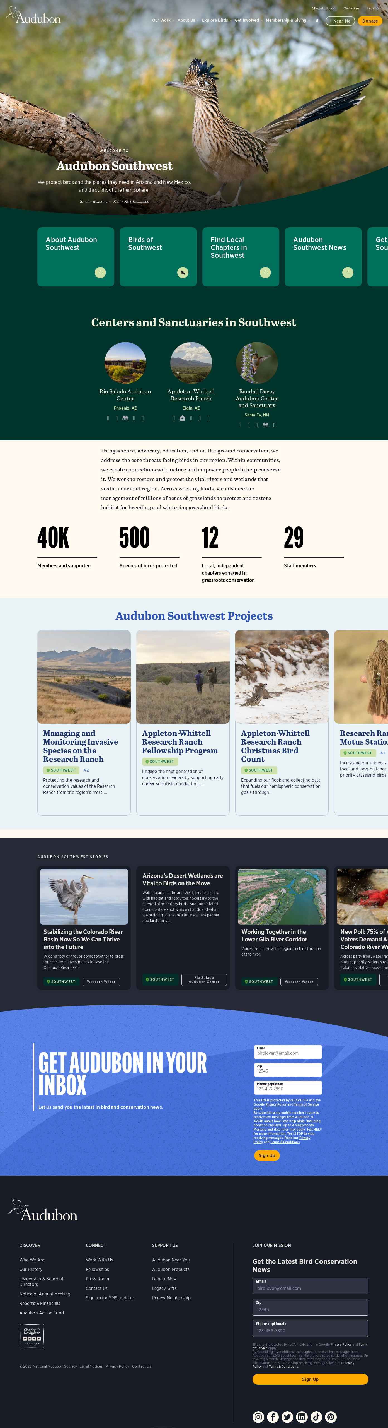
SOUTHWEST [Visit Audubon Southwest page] (63, 982)
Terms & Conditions (284, 1142)
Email (261, 1048)
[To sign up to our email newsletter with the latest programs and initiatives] (288, 1052)
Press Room (97, 1279)
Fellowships (97, 1269)
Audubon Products (171, 1269)
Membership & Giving (286, 20)
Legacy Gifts (164, 1288)
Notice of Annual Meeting (45, 1294)
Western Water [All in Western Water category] (101, 982)
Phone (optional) (270, 1084)
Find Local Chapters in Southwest (229, 247)
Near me (342, 21)
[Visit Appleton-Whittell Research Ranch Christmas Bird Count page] (282, 722)
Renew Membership (171, 1298)
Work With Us (99, 1260)
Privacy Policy (276, 1104)
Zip (259, 1066)
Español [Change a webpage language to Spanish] (373, 8)
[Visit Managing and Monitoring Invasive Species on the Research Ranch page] (84, 722)
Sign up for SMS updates (110, 1298)
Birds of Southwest (145, 243)
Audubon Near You (171, 1260)
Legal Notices (91, 1366)
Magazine (351, 8)
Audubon (33, 14)
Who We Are (32, 1260)
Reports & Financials (40, 1303)
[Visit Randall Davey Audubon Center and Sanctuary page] (257, 383)
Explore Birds (215, 20)
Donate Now (164, 1279)
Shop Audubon (324, 8)
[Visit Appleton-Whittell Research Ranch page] (191, 383)
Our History (31, 1269)
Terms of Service (306, 1104)
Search (318, 19)
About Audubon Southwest (71, 243)
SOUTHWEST (63, 770)
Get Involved (247, 20)
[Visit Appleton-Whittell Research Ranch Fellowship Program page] (183, 722)
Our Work (161, 20)
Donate (370, 21)
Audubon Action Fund (42, 1313)
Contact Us (97, 1288)
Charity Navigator (32, 1336)
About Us (186, 20)
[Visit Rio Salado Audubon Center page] (125, 383)
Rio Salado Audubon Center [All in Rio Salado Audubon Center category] (204, 980)
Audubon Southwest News (319, 243)
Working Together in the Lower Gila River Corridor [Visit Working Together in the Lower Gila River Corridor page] (282, 928)
